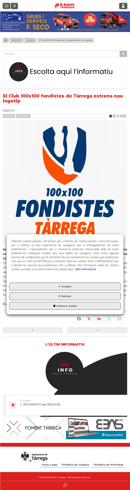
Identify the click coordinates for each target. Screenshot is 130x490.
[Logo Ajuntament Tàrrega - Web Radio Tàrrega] (34, 456)
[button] (14, 6)
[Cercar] (123, 53)
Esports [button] (9, 115)
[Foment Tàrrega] (96, 427)
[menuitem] (49, 464)
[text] (61, 53)
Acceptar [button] (64, 286)
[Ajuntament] (34, 427)
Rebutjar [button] (65, 296)
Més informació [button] (85, 269)
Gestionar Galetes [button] (65, 305)
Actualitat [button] (23, 115)
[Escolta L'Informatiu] (65, 71)
